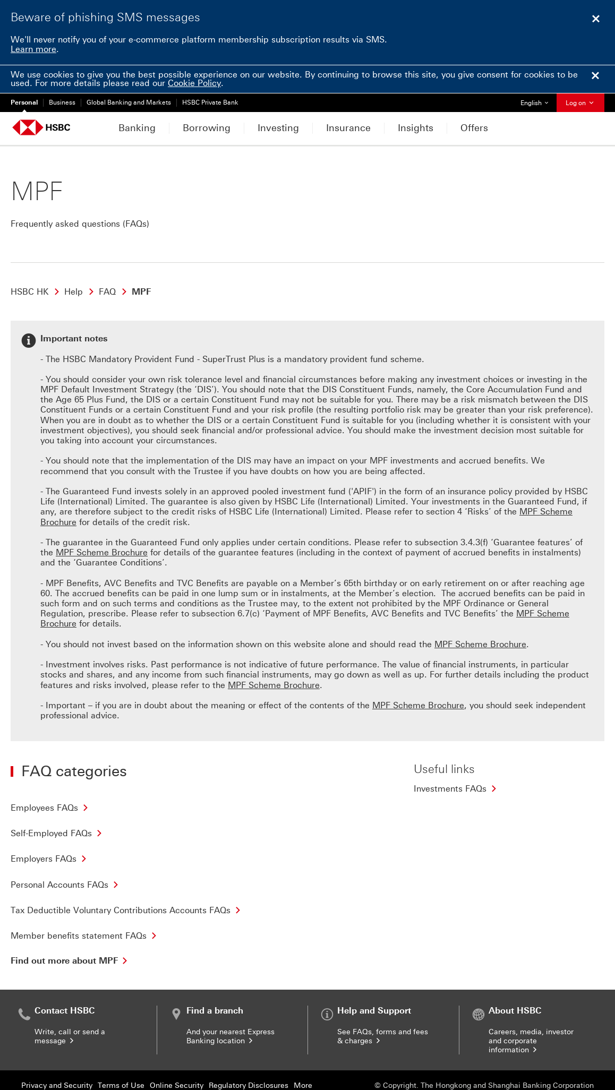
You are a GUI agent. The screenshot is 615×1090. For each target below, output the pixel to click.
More (303, 1047)
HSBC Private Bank (210, 102)
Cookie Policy (194, 83)
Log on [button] (580, 103)
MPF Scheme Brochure (418, 668)
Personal (24, 102)
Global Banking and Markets (129, 102)
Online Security (176, 1047)
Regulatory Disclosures (248, 1047)
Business (62, 102)
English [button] (538, 100)
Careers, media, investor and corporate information (531, 1003)
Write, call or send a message (70, 999)
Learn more (33, 49)
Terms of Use (121, 1047)
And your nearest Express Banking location (230, 999)
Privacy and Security (56, 1047)
